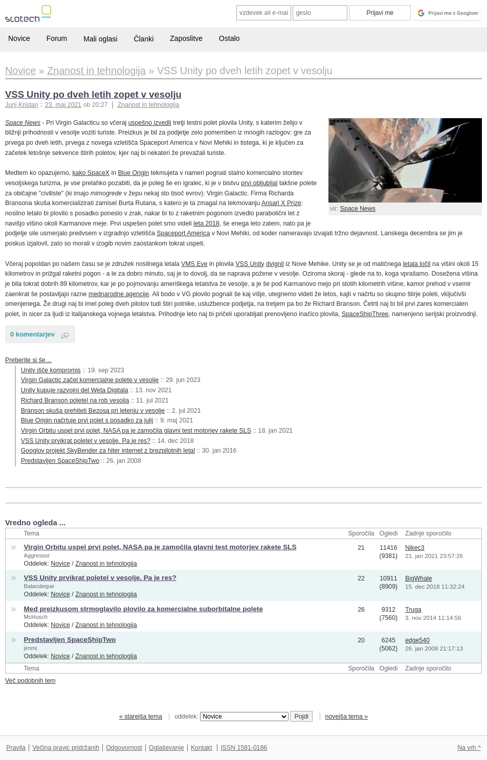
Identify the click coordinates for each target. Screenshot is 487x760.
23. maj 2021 (63, 104)
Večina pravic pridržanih (65, 747)
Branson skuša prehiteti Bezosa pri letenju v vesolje (93, 410)
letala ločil (417, 263)
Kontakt (201, 747)
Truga (413, 609)
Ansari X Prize (281, 203)
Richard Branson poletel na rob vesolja (75, 400)
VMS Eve (194, 263)
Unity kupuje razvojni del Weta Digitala (74, 390)
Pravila (16, 747)
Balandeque (39, 586)
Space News (357, 208)
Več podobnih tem (30, 680)
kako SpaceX (90, 172)
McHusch (36, 617)
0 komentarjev (32, 334)
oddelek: (231, 716)
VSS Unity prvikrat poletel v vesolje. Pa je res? (85, 440)
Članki (143, 39)
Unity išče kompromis (51, 370)
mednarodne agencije (118, 294)
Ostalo (229, 38)
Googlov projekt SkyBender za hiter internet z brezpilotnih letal (108, 450)
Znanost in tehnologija (148, 104)
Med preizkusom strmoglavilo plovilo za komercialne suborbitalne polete (143, 609)
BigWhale (418, 578)
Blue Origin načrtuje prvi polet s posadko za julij (87, 420)
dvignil (275, 263)
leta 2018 (206, 223)
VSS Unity (249, 263)
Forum (57, 38)
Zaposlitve (186, 38)
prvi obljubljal (259, 183)
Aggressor (37, 555)
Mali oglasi (100, 39)
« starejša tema (140, 716)
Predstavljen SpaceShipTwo (60, 460)
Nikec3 (415, 547)
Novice (19, 38)
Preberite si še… (28, 360)
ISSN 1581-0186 (243, 747)
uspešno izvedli (149, 122)
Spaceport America (183, 233)
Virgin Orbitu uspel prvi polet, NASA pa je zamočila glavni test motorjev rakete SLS (136, 430)
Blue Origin (133, 172)
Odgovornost (124, 747)
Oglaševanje (166, 747)
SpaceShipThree (365, 314)
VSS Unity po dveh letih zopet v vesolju (93, 94)
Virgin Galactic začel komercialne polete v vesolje (90, 380)
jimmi (30, 648)
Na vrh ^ (468, 747)
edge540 (417, 640)
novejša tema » (346, 716)
